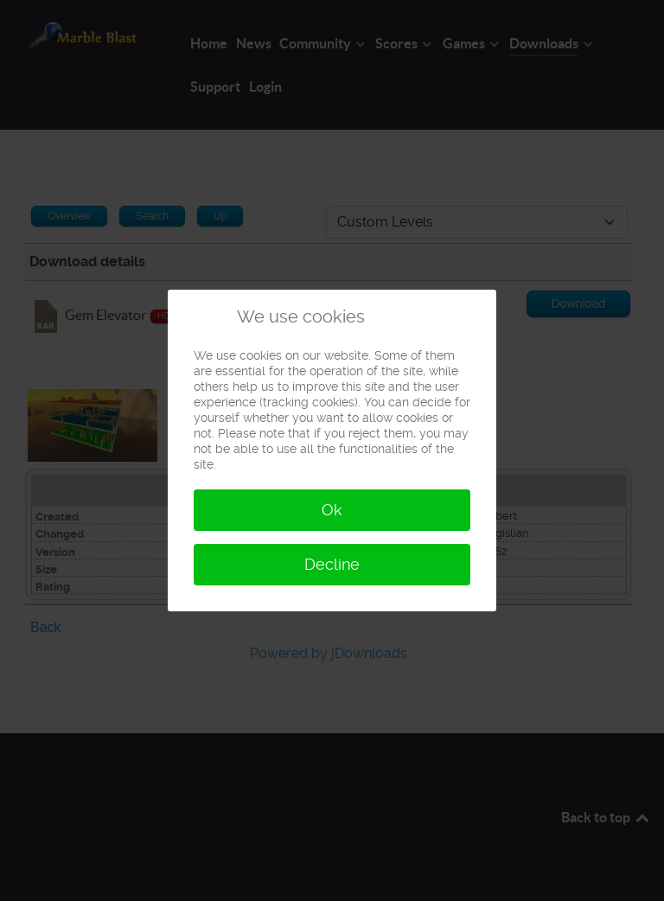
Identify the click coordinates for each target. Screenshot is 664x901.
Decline (332, 564)
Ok (332, 510)
